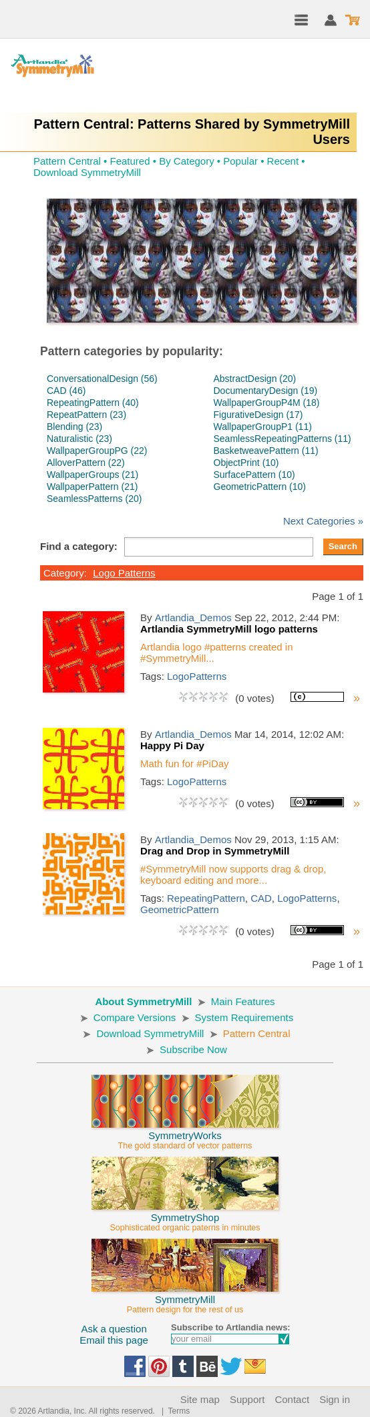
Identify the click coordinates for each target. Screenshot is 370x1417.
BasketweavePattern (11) (266, 450)
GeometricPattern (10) (260, 486)
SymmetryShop (185, 1216)
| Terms (173, 1411)
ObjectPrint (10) (246, 462)
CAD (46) (66, 390)
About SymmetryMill (143, 1001)
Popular (240, 161)
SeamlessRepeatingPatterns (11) (282, 438)
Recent (283, 161)
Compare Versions (135, 1017)
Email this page (113, 1340)
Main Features (243, 1001)
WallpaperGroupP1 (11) (263, 426)
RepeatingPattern (206, 898)
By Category (186, 161)
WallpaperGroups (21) (92, 474)
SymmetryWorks (185, 1134)
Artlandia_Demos (193, 617)
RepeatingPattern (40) (93, 402)
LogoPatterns (196, 676)
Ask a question (113, 1328)
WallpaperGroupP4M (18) (267, 402)
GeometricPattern (179, 909)
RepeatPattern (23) (86, 414)
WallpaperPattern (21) (92, 486)
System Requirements (244, 1017)
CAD (261, 898)
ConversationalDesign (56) (102, 378)
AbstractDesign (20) (255, 378)
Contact (291, 1399)
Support (247, 1399)
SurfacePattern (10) (254, 474)
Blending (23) (74, 426)
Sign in (334, 1399)
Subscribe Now (193, 1049)
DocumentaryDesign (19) (266, 390)
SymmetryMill (185, 1298)
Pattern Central (67, 161)
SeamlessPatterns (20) (94, 498)
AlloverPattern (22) (86, 462)
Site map (200, 1399)
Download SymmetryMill (87, 172)
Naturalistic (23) (79, 438)
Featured (130, 161)
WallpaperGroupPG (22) (97, 450)
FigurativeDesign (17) (258, 414)
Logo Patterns (124, 573)
